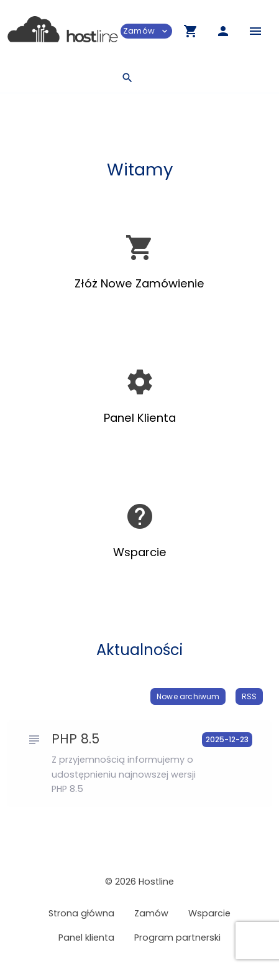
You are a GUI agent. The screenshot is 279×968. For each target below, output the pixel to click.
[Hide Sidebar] (255, 31)
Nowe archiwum (188, 696)
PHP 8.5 (75, 739)
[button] (191, 31)
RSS (249, 696)
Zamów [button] (146, 31)
